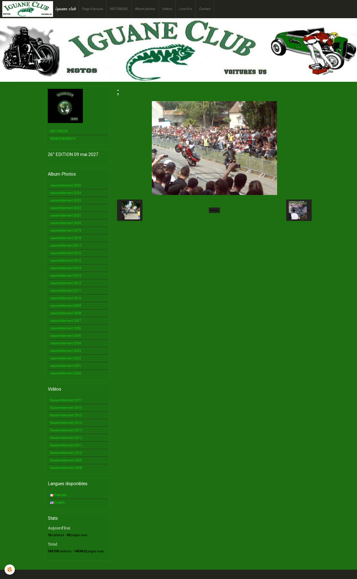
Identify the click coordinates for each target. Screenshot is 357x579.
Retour (214, 210)
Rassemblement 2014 (66, 423)
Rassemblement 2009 (66, 460)
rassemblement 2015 (65, 260)
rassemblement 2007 (65, 321)
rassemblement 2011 (65, 290)
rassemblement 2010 (65, 298)
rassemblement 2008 (65, 313)
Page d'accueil (92, 9)
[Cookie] (10, 569)
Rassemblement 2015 (66, 415)
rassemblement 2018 (65, 238)
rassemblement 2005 (65, 336)
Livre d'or (185, 9)
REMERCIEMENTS (63, 139)
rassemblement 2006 (65, 328)
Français (58, 495)
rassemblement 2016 (65, 253)
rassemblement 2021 (65, 215)
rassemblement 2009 (65, 305)
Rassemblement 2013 (66, 430)
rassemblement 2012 (65, 283)
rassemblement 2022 (65, 208)
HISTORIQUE (119, 9)
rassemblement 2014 (65, 268)
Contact (205, 9)
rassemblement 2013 (65, 275)
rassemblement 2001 (65, 366)
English (57, 502)
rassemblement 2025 (65, 185)
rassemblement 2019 (65, 230)
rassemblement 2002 (65, 358)
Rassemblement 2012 (66, 438)
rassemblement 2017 (65, 245)
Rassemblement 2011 (66, 445)
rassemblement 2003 (65, 351)
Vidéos (167, 9)
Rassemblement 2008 (66, 468)
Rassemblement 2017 (66, 400)
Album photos (145, 9)
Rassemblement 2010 (66, 453)
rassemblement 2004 (65, 343)
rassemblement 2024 (65, 193)
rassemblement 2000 (65, 373)
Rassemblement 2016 (66, 408)
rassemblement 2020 (65, 223)
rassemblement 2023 (65, 200)
